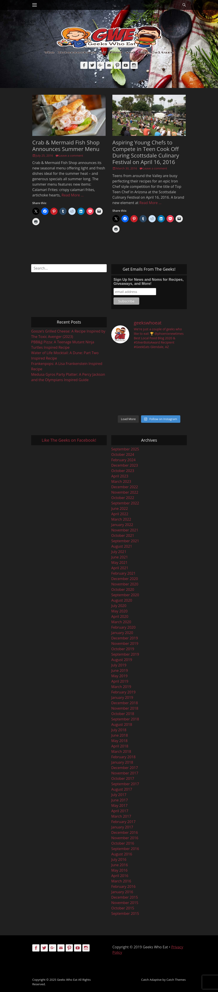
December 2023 (124, 465)
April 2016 (119, 875)
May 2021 (119, 562)
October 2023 (122, 470)
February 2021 (123, 573)
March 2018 (121, 751)
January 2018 (122, 762)
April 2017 (119, 810)
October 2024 (122, 454)
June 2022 (119, 508)
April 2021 (119, 567)
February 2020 (123, 627)
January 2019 (122, 697)
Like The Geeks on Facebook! (69, 440)
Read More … (73, 195)
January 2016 (122, 891)
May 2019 (119, 675)
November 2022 (124, 492)
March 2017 (121, 816)
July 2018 (118, 729)
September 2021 (125, 540)
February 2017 (123, 821)
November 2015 (124, 902)
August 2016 (121, 854)
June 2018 (119, 735)
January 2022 (122, 524)
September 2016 (125, 848)
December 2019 (124, 638)
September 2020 (125, 594)
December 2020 (124, 578)
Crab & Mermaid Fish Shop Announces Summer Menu (66, 146)
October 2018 (122, 713)
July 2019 (118, 665)
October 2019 (122, 648)
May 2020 (119, 611)
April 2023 (119, 476)
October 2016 (122, 843)
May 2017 (119, 805)
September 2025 (125, 449)
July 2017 (118, 794)
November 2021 (124, 530)
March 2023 (121, 481)
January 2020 (122, 632)
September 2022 (125, 503)
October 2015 (122, 908)
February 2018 (123, 756)
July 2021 (118, 551)
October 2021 (122, 535)
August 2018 (121, 724)
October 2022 (122, 497)
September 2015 (125, 913)
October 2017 (122, 778)
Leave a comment (71, 155)
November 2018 (124, 708)
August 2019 (121, 659)
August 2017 (121, 789)
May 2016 (119, 870)
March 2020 (121, 621)
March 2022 (121, 519)
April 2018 (119, 746)
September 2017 (125, 783)
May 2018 (119, 740)
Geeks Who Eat (67, 980)
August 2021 (121, 546)
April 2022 (119, 513)
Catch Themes (176, 980)
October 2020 (122, 589)
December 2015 (124, 897)
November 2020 (124, 584)
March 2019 (121, 686)
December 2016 (124, 832)
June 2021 (119, 557)
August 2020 (121, 600)
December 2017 (124, 767)
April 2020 (119, 616)
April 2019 (119, 681)
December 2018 (124, 702)
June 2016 (119, 864)
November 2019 (124, 643)
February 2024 (123, 459)
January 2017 (122, 827)
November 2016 (124, 837)
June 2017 (119, 800)
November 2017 (124, 773)
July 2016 (118, 859)
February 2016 (123, 886)
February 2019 (123, 692)
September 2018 (125, 719)
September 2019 (125, 654)
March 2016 (121, 881)
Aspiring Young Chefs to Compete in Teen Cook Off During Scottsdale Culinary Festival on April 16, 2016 (145, 152)
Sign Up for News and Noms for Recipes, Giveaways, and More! (148, 282)
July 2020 (118, 605)
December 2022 (124, 486)
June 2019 (119, 670)
